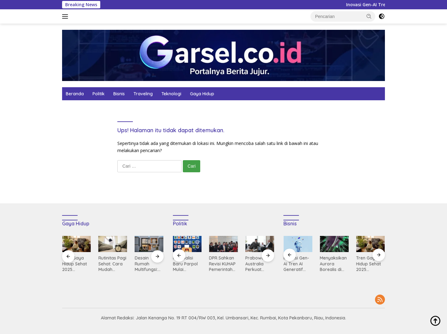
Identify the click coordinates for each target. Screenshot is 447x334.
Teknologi (171, 94)
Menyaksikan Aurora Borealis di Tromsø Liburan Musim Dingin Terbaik (333, 263)
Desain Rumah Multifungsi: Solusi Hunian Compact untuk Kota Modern (148, 263)
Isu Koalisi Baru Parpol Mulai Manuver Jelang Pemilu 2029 (187, 263)
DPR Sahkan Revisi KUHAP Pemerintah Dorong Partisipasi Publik (222, 263)
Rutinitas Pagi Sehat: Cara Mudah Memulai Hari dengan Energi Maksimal (112, 263)
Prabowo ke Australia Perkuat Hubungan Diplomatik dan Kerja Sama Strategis (257, 263)
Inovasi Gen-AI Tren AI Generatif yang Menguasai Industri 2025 (296, 263)
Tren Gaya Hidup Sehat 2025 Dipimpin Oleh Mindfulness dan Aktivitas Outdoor (76, 263)
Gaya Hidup (202, 94)
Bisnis (119, 94)
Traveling (143, 94)
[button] (369, 16)
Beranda (75, 94)
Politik (99, 94)
